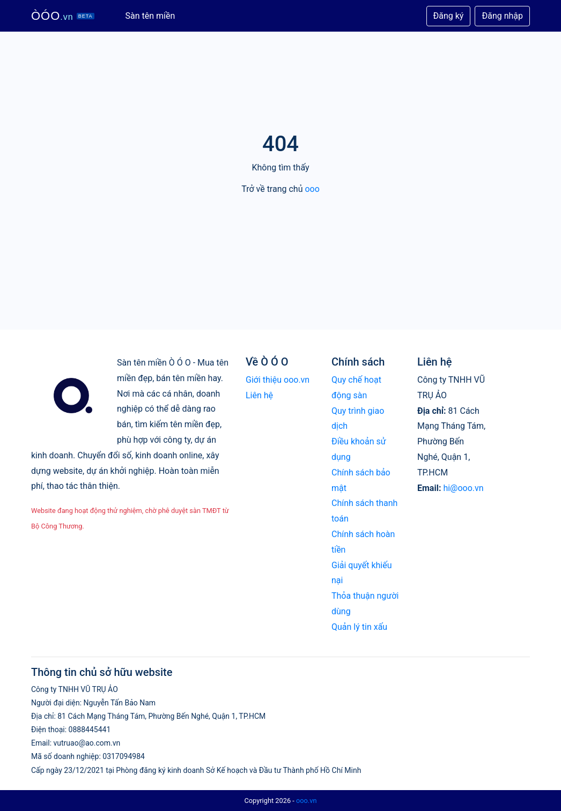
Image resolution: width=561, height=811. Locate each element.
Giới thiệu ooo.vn (277, 380)
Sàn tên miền (150, 16)
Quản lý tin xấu (359, 627)
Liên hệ (259, 395)
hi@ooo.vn (463, 488)
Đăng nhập (502, 16)
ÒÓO (62, 16)
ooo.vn (306, 801)
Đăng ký (448, 16)
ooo (312, 189)
